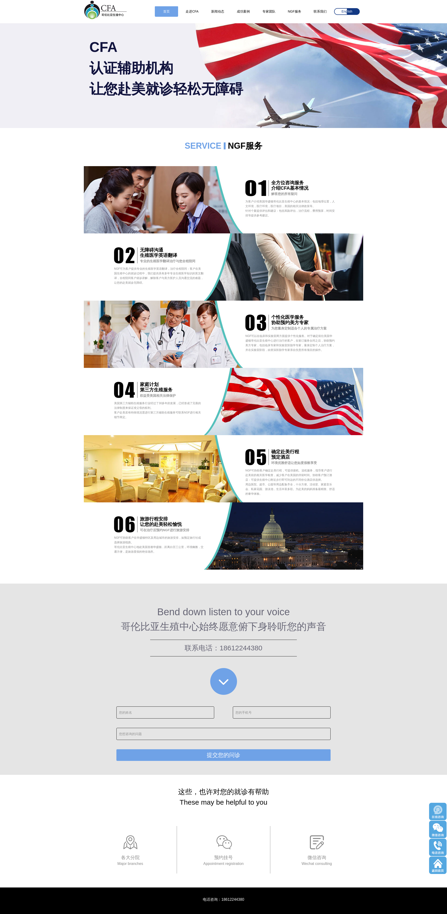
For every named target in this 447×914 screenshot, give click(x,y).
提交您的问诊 (223, 755)
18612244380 (241, 648)
